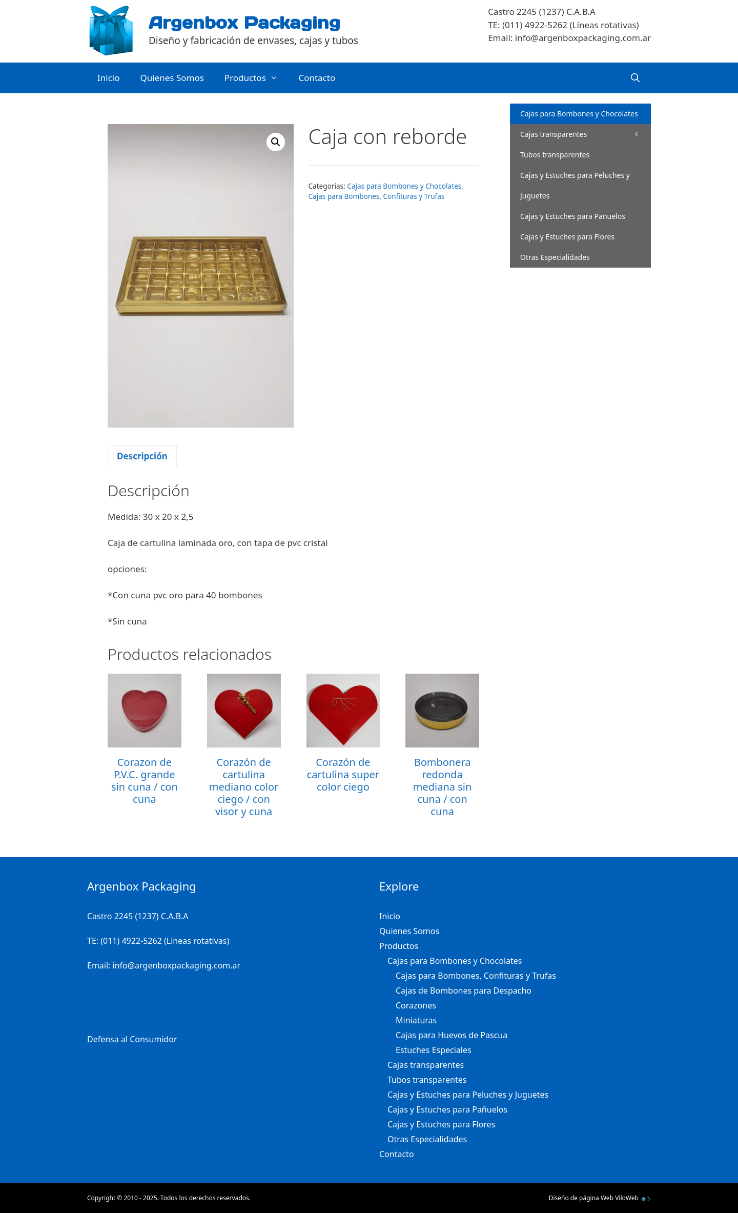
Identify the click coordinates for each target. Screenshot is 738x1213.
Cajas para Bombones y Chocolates (404, 186)
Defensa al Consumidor (132, 1039)
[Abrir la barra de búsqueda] (635, 78)
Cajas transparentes (553, 134)
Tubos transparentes (554, 154)
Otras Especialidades (555, 257)
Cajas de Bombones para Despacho (463, 990)
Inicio (108, 78)
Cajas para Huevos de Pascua (451, 1035)
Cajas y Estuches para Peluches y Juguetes (575, 185)
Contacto (316, 78)
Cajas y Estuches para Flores (567, 236)
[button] (275, 142)
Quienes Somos (172, 78)
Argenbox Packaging (244, 22)
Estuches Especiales (433, 1050)
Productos (256, 78)
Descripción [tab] (142, 456)
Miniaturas (416, 1020)
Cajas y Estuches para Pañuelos (572, 216)
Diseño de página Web (581, 1198)
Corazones (416, 1005)
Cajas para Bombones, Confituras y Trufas (377, 196)
